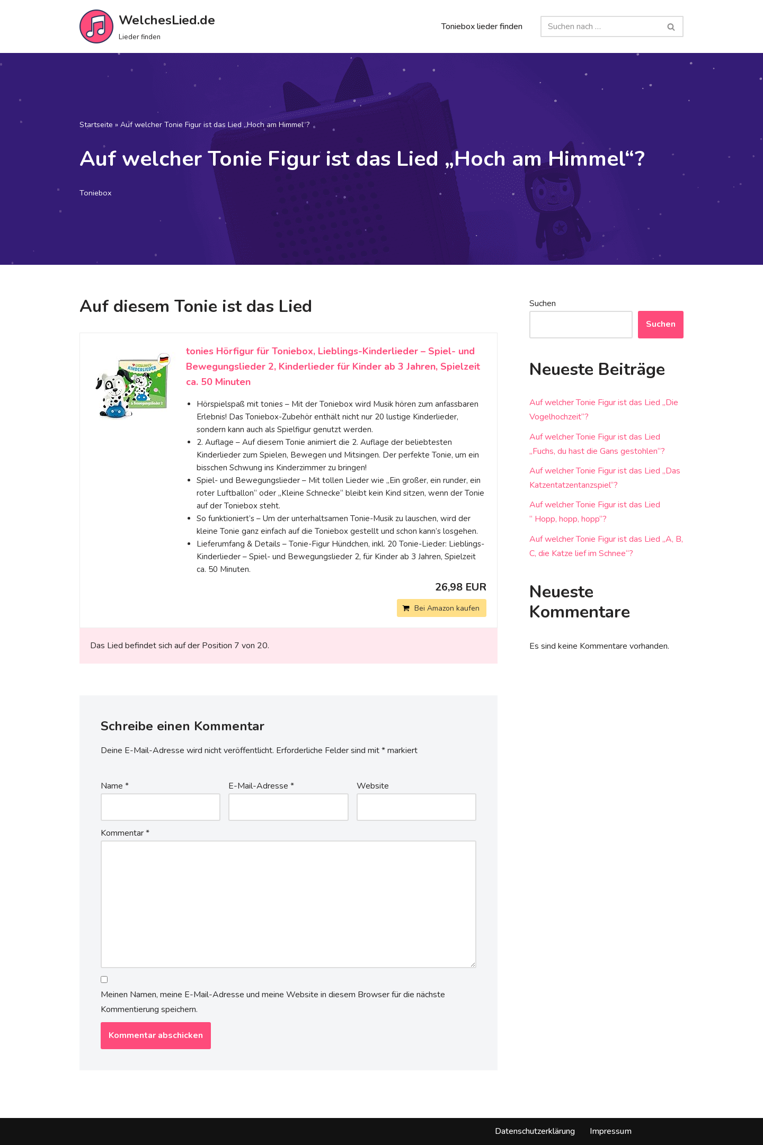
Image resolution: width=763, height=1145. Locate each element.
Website (373, 786)
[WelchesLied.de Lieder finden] (147, 26)
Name (115, 786)
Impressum (611, 1131)
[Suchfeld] (600, 26)
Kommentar (125, 833)
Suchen (542, 303)
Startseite (96, 125)
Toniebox (95, 192)
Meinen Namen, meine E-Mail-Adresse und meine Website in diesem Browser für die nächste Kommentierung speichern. (273, 1002)
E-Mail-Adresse (261, 786)
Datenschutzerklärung (535, 1131)
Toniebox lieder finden (481, 26)
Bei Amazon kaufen (447, 608)
